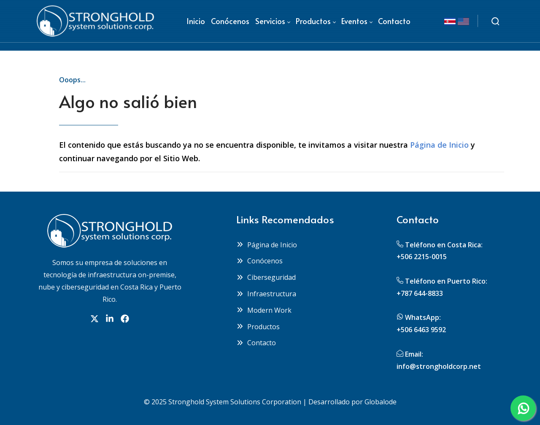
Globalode (380, 401)
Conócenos (259, 260)
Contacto (256, 342)
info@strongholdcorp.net (439, 366)
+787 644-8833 (420, 293)
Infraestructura (266, 293)
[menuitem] (196, 21)
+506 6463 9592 (421, 329)
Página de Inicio (439, 145)
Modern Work (264, 310)
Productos (258, 326)
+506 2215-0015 (422, 256)
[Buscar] (495, 21)
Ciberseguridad (266, 277)
